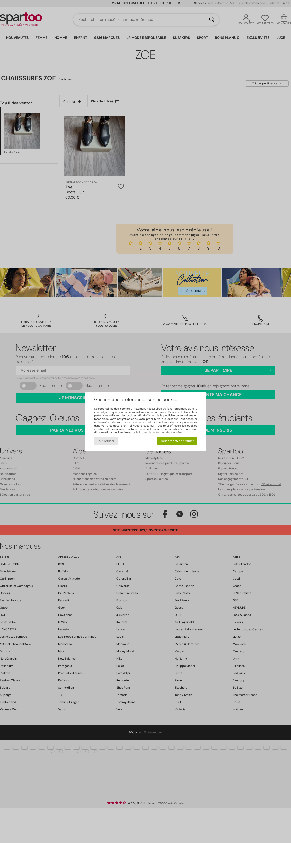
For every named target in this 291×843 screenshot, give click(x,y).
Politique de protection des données (159, 432)
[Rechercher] (212, 20)
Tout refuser (105, 441)
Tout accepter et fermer (177, 441)
